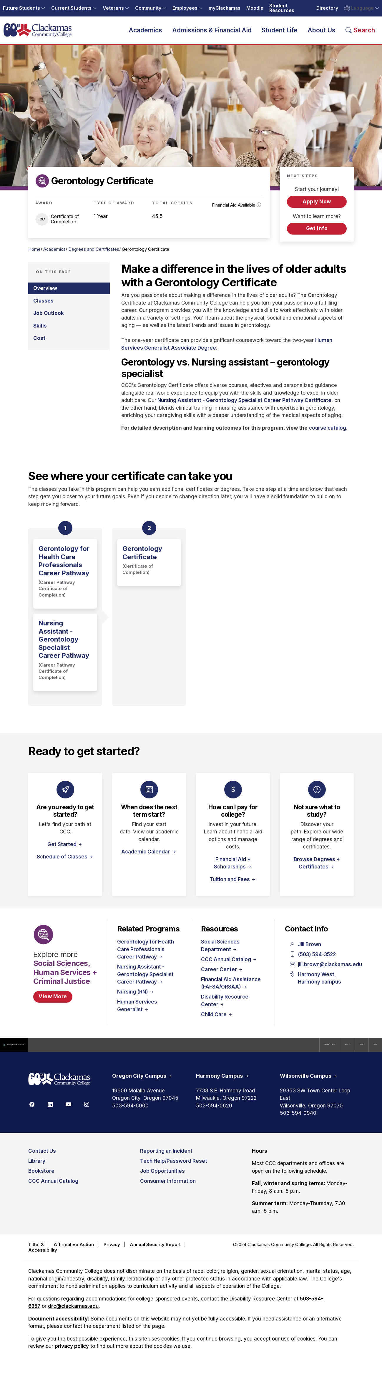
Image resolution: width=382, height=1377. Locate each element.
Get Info (317, 235)
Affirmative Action (74, 1252)
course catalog (327, 435)
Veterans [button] (113, 8)
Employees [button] (184, 8)
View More (53, 1003)
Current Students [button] (71, 8)
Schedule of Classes (65, 863)
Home (34, 256)
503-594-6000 (130, 1113)
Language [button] (359, 8)
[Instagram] (86, 1111)
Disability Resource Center (224, 1007)
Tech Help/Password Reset (173, 1168)
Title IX (36, 1252)
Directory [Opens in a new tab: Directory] (327, 8)
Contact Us (42, 1158)
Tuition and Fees (233, 886)
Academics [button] (145, 33)
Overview (45, 295)
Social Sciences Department (220, 952)
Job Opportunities (162, 1178)
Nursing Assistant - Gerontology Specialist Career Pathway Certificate (244, 407)
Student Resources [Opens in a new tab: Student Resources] (281, 8)
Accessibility (42, 1257)
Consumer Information (168, 1188)
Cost (39, 345)
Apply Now (317, 208)
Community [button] (148, 8)
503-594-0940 (298, 1120)
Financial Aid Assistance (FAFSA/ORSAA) (231, 990)
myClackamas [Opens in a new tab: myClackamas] (224, 8)
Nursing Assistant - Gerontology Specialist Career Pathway (145, 981)
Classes (43, 307)
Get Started (65, 851)
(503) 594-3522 (313, 961)
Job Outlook (48, 320)
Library (36, 1168)
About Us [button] (322, 33)
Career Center (222, 976)
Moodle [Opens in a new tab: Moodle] (254, 8)
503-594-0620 (214, 1113)
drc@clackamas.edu (73, 1313)
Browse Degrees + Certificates (317, 870)
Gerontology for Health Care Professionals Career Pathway (145, 956)
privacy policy (72, 1353)
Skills (40, 332)
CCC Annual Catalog (229, 966)
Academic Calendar (146, 859)
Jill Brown (305, 951)
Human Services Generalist (137, 1012)
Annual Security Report (155, 1252)
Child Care (217, 1021)
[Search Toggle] (360, 33)
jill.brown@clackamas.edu (317, 971)
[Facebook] (31, 1111)
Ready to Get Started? (32, 1051)
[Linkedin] (50, 1111)
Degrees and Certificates (93, 256)
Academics (54, 256)
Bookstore (41, 1178)
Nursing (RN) (136, 999)
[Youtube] (68, 1111)
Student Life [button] (280, 33)
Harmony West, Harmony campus (315, 985)
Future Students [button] (21, 8)
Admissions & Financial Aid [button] (212, 33)
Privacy (112, 1252)
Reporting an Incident (166, 1158)
